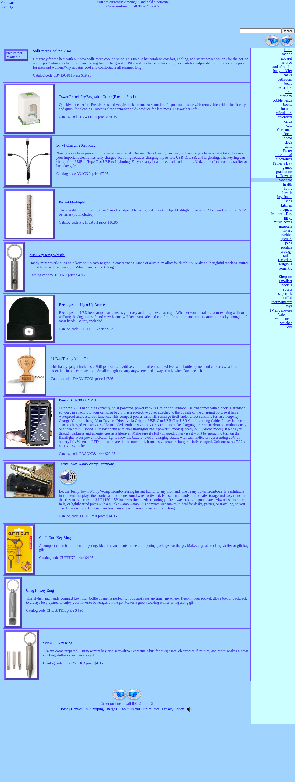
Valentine (285, 314)
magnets (286, 209)
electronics (284, 159)
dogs (288, 142)
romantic (285, 268)
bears (288, 83)
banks (287, 75)
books (287, 104)
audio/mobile (282, 67)
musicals (285, 226)
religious (285, 264)
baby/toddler (282, 71)
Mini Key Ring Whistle (47, 268)
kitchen (286, 205)
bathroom (285, 79)
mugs (288, 218)
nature (287, 230)
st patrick (285, 293)
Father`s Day (282, 163)
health (287, 184)
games (287, 167)
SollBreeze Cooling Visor (52, 51)
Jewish (287, 193)
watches (286, 323)
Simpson (285, 277)
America (285, 54)
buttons (286, 109)
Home (63, 767)
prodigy (286, 251)
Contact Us (79, 767)
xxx (289, 327)
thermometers (281, 302)
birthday (286, 96)
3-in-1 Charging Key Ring (76, 156)
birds (288, 92)
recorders (285, 260)
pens (288, 243)
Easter (287, 151)
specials (286, 285)
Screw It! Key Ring (57, 692)
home (288, 50)
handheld (285, 180)
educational (283, 155)
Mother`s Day (281, 214)
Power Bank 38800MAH (77, 423)
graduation (284, 172)
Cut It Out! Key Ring (55, 587)
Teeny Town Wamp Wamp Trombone (87, 505)
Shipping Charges (103, 767)
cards (288, 121)
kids (289, 201)
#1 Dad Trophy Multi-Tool (71, 373)
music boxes (283, 222)
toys (289, 306)
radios (287, 256)
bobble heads (282, 100)
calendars (285, 117)
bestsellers (284, 88)
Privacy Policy (173, 767)
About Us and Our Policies (139, 767)
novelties (285, 235)
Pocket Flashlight (72, 215)
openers (286, 239)
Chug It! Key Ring (40, 640)
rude (288, 272)
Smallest (285, 281)
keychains (284, 197)
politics (286, 247)
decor (288, 138)
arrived (286, 62)
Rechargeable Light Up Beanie (82, 318)
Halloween (284, 176)
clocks (287, 134)
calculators (284, 113)
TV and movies (280, 310)
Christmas (284, 130)
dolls (288, 146)
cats (289, 125)
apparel (286, 58)
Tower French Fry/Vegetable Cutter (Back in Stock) (97, 106)
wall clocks (283, 319)
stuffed (287, 298)
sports (287, 289)
